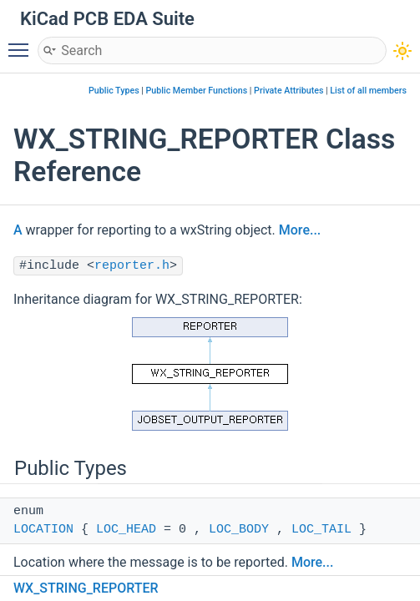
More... (300, 230)
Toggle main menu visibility (22, 42)
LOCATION (43, 530)
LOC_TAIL (321, 530)
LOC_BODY (239, 530)
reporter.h (132, 266)
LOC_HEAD (126, 530)
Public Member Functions (197, 90)
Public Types (114, 90)
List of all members (368, 90)
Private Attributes (288, 90)
